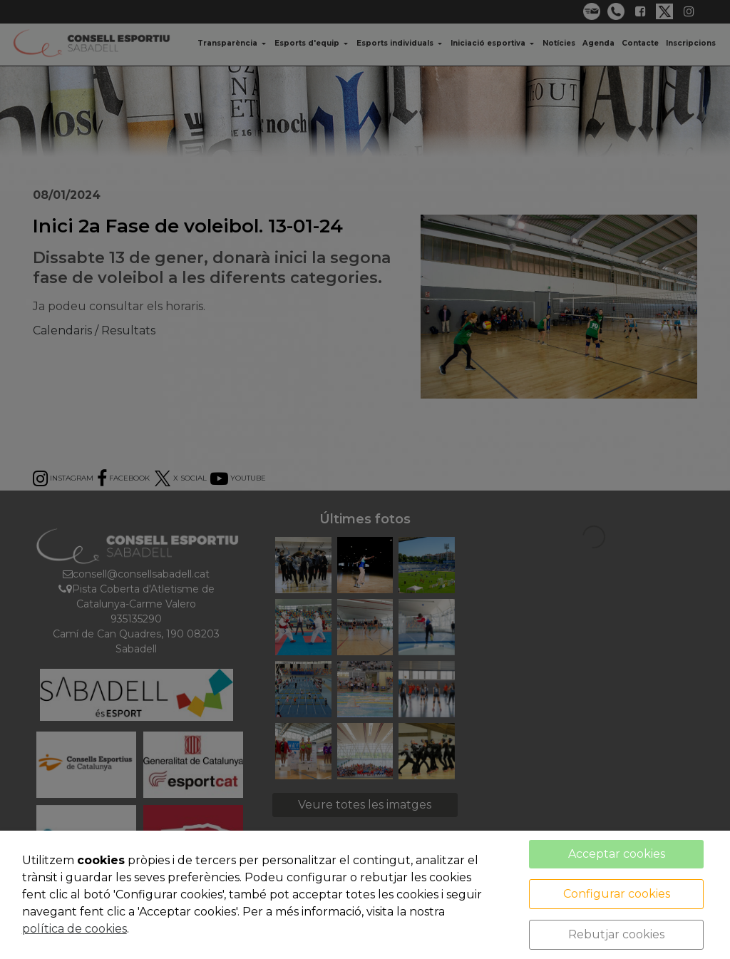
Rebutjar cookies (616, 934)
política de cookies (74, 928)
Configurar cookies (616, 894)
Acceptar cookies (616, 854)
